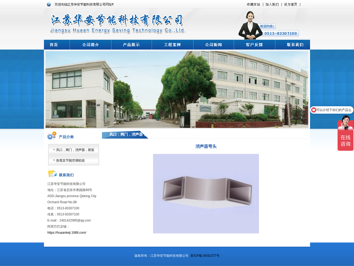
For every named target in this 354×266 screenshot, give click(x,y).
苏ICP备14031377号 (204, 256)
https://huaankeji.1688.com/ (67, 232)
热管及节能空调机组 (70, 160)
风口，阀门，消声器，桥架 (75, 150)
